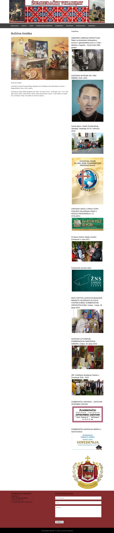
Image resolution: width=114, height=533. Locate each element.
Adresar (91, 26)
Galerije (69, 26)
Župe (31, 26)
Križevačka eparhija (44, 26)
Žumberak (59, 26)
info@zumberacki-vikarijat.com (23, 502)
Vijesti (24, 26)
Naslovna (14, 26)
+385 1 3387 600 (17, 500)
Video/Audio (80, 26)
